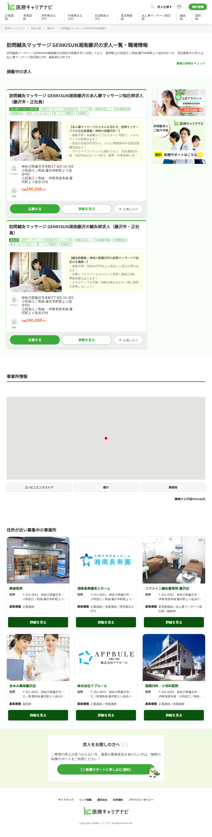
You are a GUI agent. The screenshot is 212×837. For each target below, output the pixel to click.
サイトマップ (66, 799)
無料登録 (198, 7)
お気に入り (128, 209)
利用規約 (118, 799)
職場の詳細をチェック (190, 63)
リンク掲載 (85, 799)
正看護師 (9, 17)
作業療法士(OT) (75, 17)
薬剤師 (198, 17)
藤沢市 (51, 28)
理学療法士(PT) (48, 17)
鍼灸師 (183, 17)
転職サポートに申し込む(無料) (108, 769)
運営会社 (102, 799)
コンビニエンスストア (38, 487)
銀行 (106, 487)
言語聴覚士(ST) (102, 17)
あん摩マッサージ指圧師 (156, 17)
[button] (106, 438)
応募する (34, 208)
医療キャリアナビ (15, 28)
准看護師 (27, 17)
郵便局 (173, 487)
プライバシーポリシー (141, 799)
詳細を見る (86, 208)
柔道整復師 (126, 17)
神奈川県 (36, 28)
